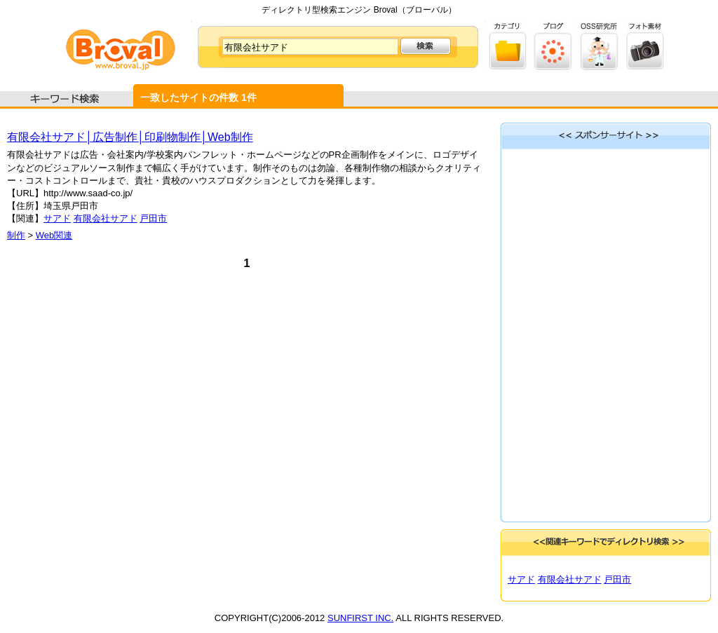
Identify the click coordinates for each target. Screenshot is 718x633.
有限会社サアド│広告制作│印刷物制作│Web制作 (130, 137)
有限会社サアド (105, 218)
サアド (57, 218)
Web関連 (54, 235)
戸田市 (153, 218)
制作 (16, 235)
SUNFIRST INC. (360, 618)
